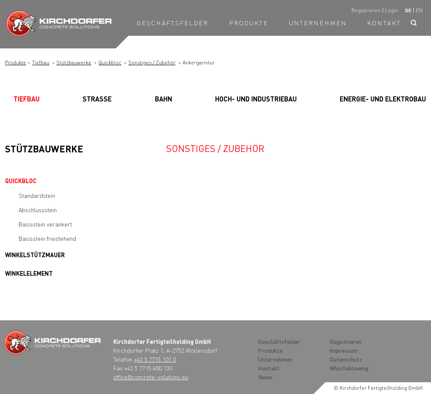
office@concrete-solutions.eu (150, 377)
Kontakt (384, 23)
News (265, 377)
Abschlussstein (38, 209)
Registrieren (365, 10)
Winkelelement (29, 273)
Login (391, 10)
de (408, 10)
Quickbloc (109, 62)
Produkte (249, 23)
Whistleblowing (349, 368)
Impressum (344, 350)
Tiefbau (40, 62)
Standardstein (37, 195)
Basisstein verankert (45, 224)
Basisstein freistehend (47, 238)
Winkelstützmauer (35, 254)
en (419, 10)
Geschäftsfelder (173, 23)
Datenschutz (346, 359)
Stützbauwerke (73, 62)
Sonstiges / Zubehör (152, 62)
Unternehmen (318, 23)
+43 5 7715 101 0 (155, 359)
